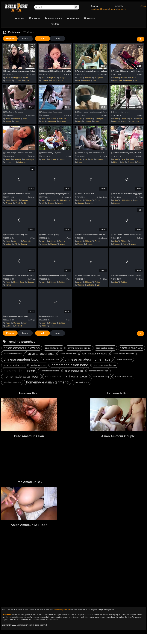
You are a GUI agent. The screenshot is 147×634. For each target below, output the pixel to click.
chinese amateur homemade (88, 359)
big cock (52, 78)
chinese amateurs (77, 376)
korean (9, 80)
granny (62, 241)
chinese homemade (124, 359)
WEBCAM (75, 18)
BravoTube (102, 197)
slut (94, 80)
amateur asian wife (131, 347)
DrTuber (31, 74)
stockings (135, 121)
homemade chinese (19, 371)
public (26, 80)
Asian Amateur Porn (16, 8)
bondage (24, 200)
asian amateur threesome (94, 353)
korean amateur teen (68, 354)
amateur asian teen (38, 365)
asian (8, 78)
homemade (51, 121)
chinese (45, 80)
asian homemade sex (12, 382)
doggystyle (17, 78)
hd (26, 78)
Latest (25, 38)
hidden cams (64, 200)
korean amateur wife (51, 359)
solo (99, 285)
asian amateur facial (53, 376)
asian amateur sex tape (105, 348)
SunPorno (102, 238)
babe (123, 159)
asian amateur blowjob (22, 348)
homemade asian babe (70, 365)
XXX (57, 24)
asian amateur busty (101, 376)
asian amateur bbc (74, 370)
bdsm (15, 200)
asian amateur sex (81, 382)
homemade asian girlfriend (47, 382)
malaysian (99, 78)
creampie (99, 118)
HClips (67, 74)
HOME (21, 18)
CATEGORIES (55, 18)
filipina (116, 162)
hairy (79, 121)
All (42, 38)
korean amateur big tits (79, 348)
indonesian (22, 162)
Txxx (139, 74)
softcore (90, 285)
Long (57, 38)
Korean (112, 9)
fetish (17, 203)
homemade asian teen (21, 376)
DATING (91, 18)
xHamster (102, 74)
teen (139, 162)
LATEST (36, 18)
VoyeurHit (30, 115)
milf (78, 80)
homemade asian (123, 376)
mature (139, 118)
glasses (128, 80)
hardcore (62, 118)
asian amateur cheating (49, 371)
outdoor (18, 80)
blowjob (63, 78)
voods (16, 121)
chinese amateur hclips (13, 354)
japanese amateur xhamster (105, 365)
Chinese (104, 9)
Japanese (121, 9)
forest (97, 200)
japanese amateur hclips (98, 371)
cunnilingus (29, 159)
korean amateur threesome (123, 354)
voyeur (8, 121)
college (131, 159)
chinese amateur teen (14, 365)
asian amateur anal (40, 353)
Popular (10, 38)
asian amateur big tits (53, 348)
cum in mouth (57, 80)
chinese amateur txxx (21, 359)
